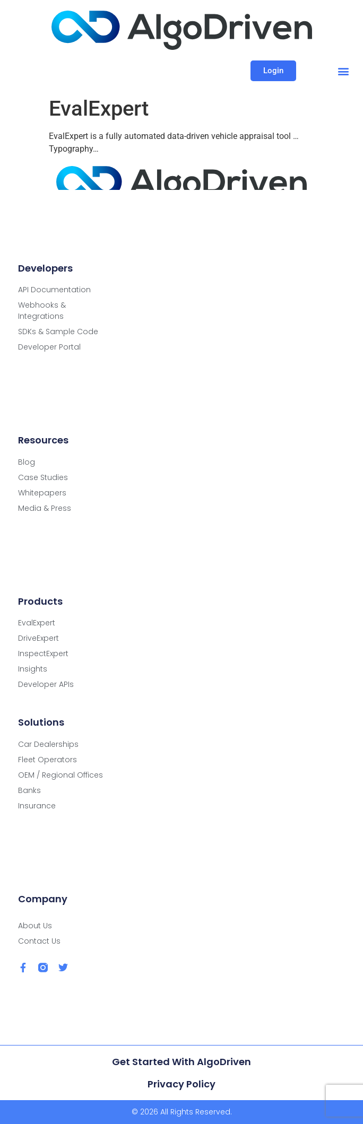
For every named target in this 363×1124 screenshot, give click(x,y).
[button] (343, 71)
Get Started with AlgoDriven (181, 1061)
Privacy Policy (181, 1084)
